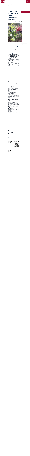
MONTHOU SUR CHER (13, 7)
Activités (9, 7)
